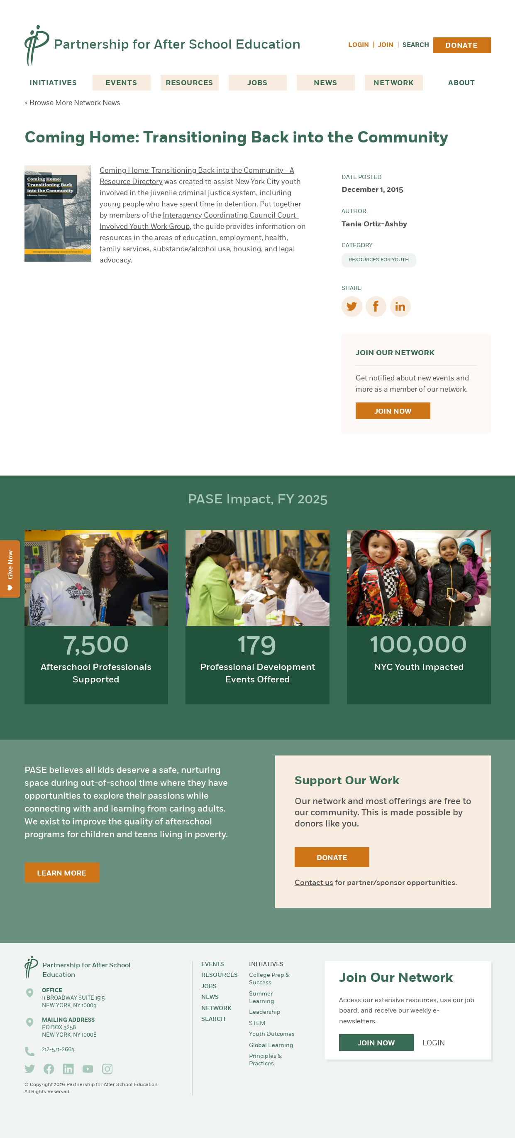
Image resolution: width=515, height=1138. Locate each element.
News (325, 83)
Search (416, 45)
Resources (190, 83)
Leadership (265, 1012)
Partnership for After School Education (177, 45)
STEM (257, 1023)
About (461, 83)
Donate (461, 45)
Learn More (61, 873)
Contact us (314, 883)
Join (385, 45)
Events (121, 83)
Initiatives (53, 83)
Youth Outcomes (272, 1034)
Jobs (257, 83)
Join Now (392, 411)
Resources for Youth (379, 260)
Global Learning (271, 1045)
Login (358, 45)
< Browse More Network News (72, 103)
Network (393, 83)
